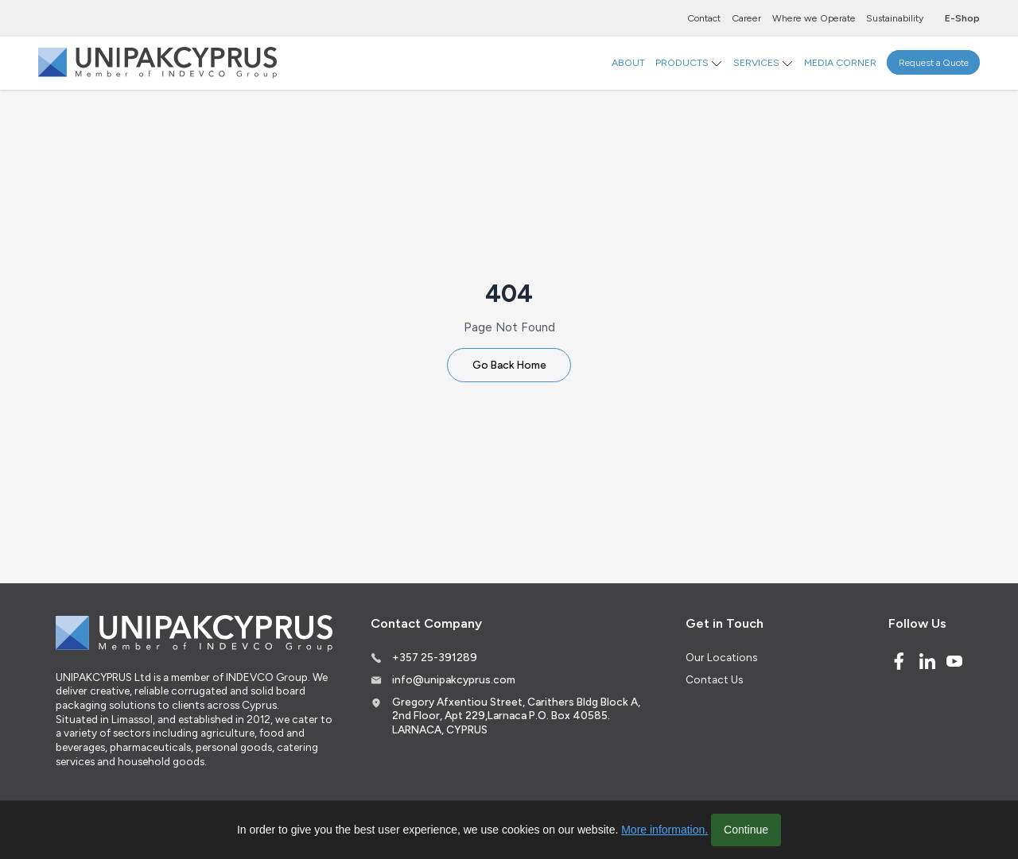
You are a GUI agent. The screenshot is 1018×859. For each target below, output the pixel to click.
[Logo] (157, 63)
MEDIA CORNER (840, 62)
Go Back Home (509, 364)
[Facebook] (898, 661)
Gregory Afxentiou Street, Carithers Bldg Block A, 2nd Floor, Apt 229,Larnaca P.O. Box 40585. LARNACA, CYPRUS (516, 715)
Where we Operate (814, 18)
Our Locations (721, 657)
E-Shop (962, 18)
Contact (704, 18)
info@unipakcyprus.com (453, 679)
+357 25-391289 (434, 657)
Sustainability (894, 18)
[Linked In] (927, 661)
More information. (664, 829)
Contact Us (714, 679)
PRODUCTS (682, 62)
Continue (746, 829)
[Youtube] (954, 661)
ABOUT (628, 62)
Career (746, 18)
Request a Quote (934, 62)
